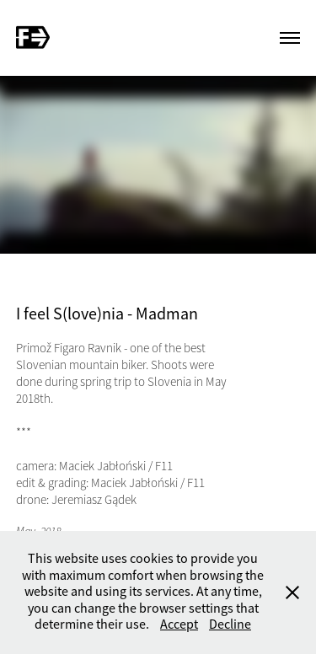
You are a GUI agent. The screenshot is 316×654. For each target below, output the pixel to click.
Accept (179, 624)
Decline (230, 624)
